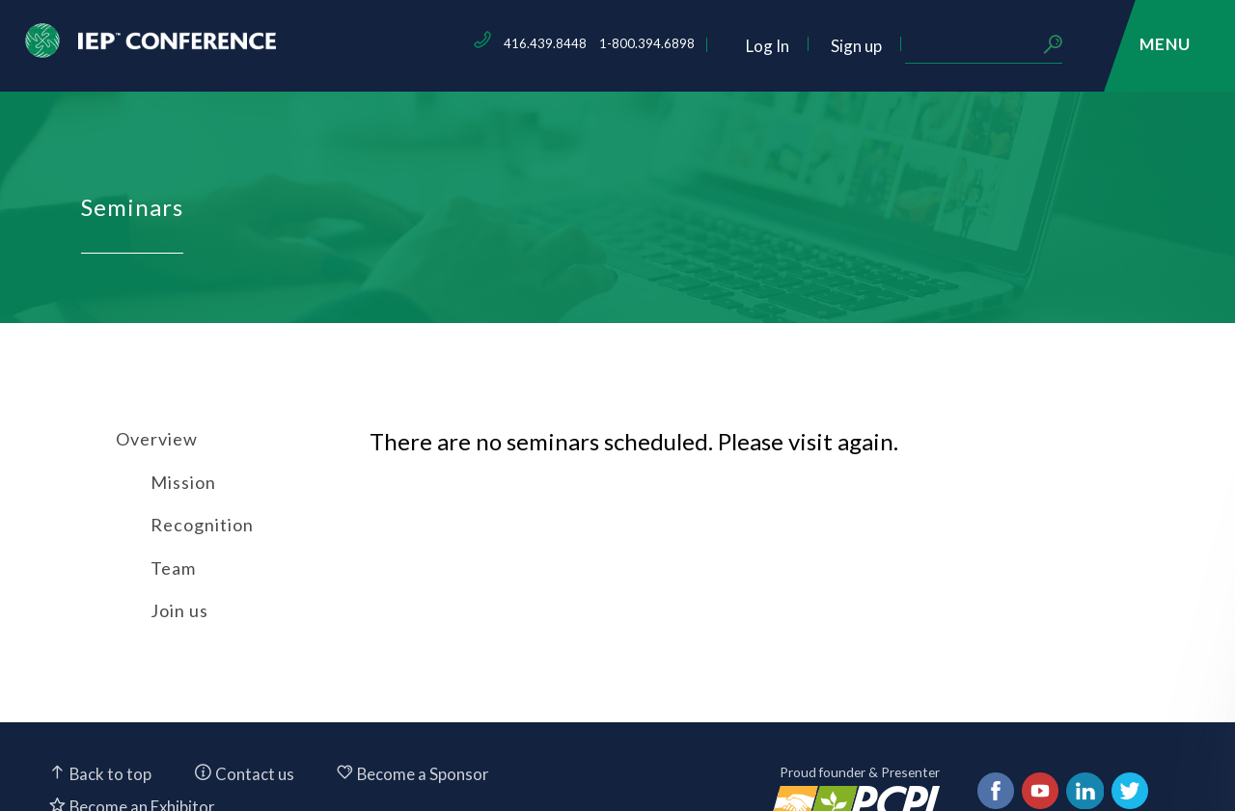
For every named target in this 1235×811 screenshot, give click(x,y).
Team (173, 568)
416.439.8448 (678, 43)
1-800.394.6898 (780, 43)
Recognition (202, 524)
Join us (179, 610)
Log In (900, 46)
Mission (183, 482)
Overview (157, 438)
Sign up (989, 46)
